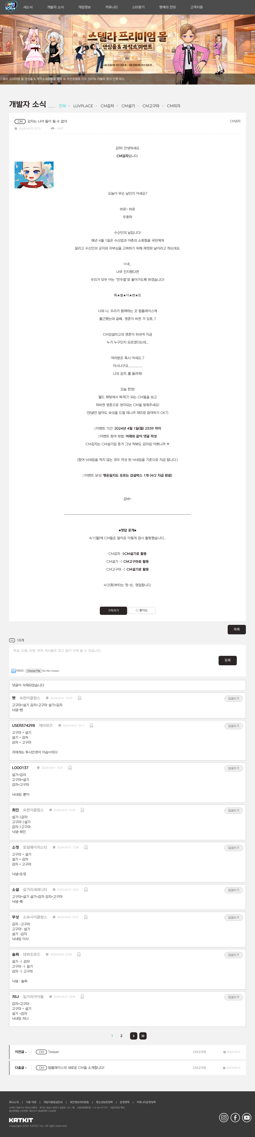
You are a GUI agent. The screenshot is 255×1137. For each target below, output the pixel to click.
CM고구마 (150, 106)
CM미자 (173, 106)
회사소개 (14, 1102)
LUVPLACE (82, 106)
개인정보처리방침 (79, 1102)
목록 (237, 629)
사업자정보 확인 (117, 1107)
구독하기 (113, 610)
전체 (62, 106)
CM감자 (106, 106)
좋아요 (142, 610)
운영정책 (124, 1102)
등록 (228, 660)
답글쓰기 (233, 698)
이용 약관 (31, 1102)
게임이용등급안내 (53, 1102)
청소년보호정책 (104, 1102)
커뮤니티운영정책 (146, 1102)
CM (20, 121)
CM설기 (127, 106)
